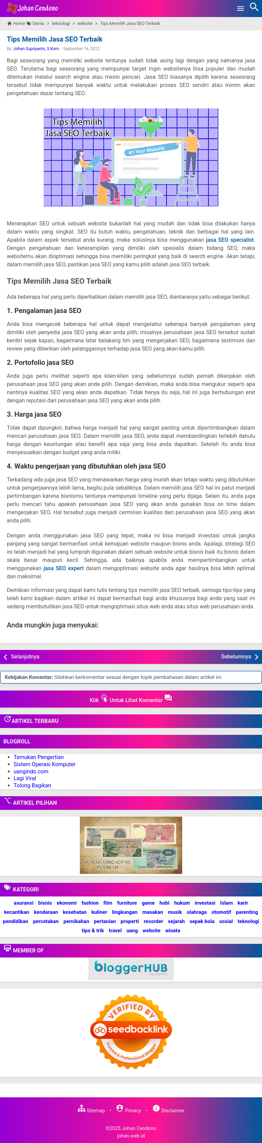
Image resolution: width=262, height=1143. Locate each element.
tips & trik (93, 930)
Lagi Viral (25, 778)
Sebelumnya (236, 656)
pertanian (105, 921)
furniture (127, 903)
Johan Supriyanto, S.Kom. (36, 48)
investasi (205, 903)
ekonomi (66, 903)
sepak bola (202, 921)
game (148, 903)
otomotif (221, 912)
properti (130, 921)
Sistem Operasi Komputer (45, 764)
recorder (153, 921)
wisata (172, 930)
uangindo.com (31, 771)
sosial (226, 921)
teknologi (248, 921)
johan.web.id (131, 1136)
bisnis (45, 903)
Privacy (128, 1111)
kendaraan (46, 912)
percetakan (46, 921)
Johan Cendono (139, 1128)
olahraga (197, 912)
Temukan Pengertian (39, 757)
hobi (164, 903)
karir (242, 903)
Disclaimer (168, 1111)
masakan (152, 912)
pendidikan (15, 921)
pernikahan (76, 921)
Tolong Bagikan (32, 785)
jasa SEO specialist (230, 240)
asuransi (24, 903)
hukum (182, 903)
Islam (226, 903)
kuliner (99, 912)
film (107, 903)
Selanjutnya (25, 656)
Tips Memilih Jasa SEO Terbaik (54, 39)
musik (175, 912)
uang (132, 930)
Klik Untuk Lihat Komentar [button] (131, 698)
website (151, 930)
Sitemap (91, 1111)
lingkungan (124, 912)
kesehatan (75, 912)
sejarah (176, 921)
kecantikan (16, 912)
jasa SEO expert (64, 568)
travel (115, 930)
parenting (247, 912)
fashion (90, 903)
